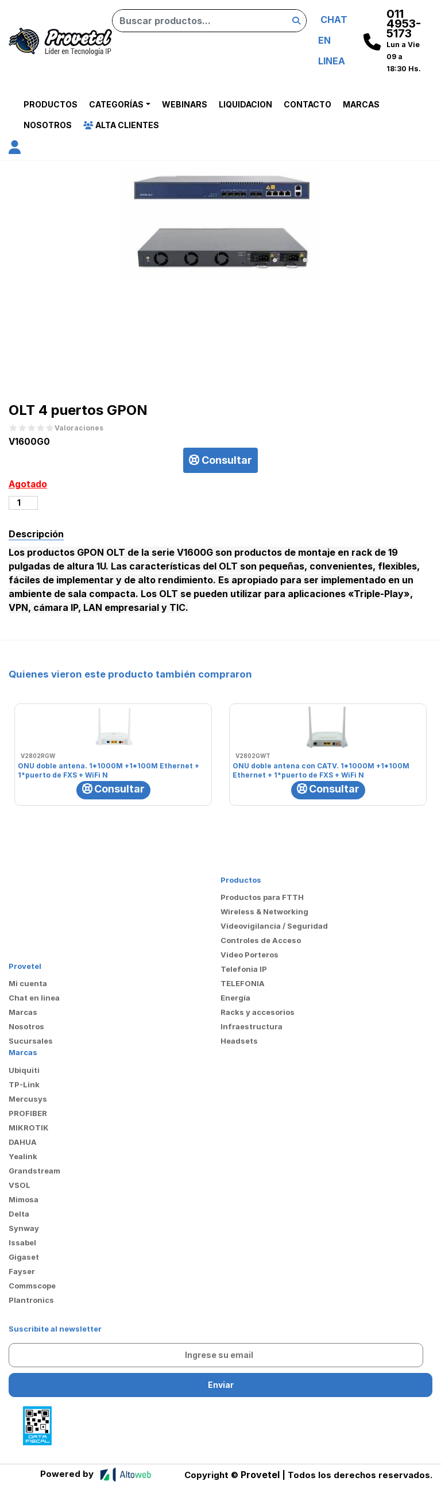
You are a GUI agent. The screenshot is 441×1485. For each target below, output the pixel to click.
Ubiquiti (24, 1070)
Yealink (23, 1156)
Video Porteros (249, 954)
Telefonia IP (243, 969)
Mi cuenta (28, 983)
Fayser (22, 1271)
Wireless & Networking (264, 911)
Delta (19, 1213)
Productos (51, 104)
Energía (235, 997)
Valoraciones (79, 428)
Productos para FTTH (262, 897)
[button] (15, 149)
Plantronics (31, 1300)
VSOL (19, 1185)
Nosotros (48, 125)
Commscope (32, 1285)
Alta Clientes (121, 125)
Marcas (361, 104)
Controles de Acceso (260, 940)
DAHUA (23, 1142)
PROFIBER (28, 1113)
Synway (24, 1228)
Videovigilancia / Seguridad (274, 925)
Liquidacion (245, 104)
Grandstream (34, 1170)
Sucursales (31, 1040)
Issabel (22, 1242)
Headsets (239, 1040)
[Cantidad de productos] (23, 503)
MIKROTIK (29, 1127)
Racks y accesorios (257, 1012)
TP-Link (24, 1084)
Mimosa (23, 1199)
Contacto (307, 104)
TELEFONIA (242, 983)
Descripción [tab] (36, 534)
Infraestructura (251, 1026)
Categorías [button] (116, 104)
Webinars (184, 104)
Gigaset (24, 1256)
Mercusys (28, 1098)
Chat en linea (34, 997)
